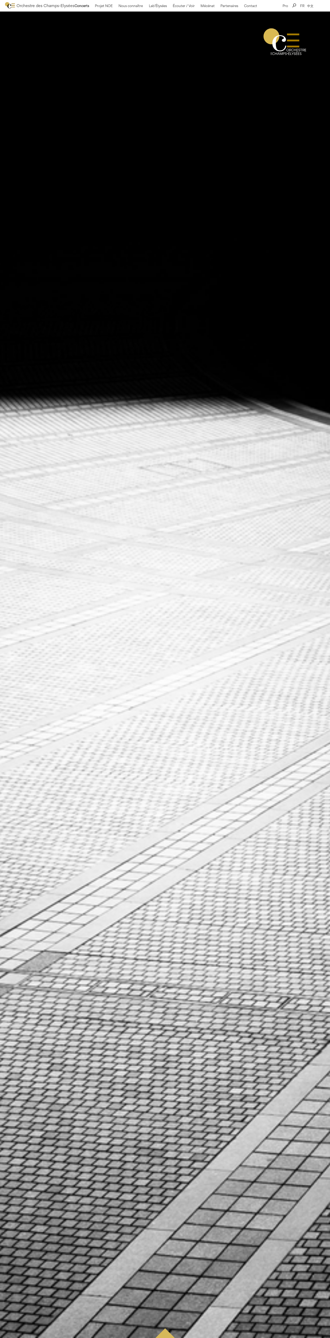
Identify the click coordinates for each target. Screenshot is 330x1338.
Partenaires (229, 6)
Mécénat (208, 6)
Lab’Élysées (158, 6)
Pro (285, 6)
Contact (250, 6)
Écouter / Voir (184, 6)
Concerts (81, 6)
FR (302, 6)
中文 (310, 6)
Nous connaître (130, 6)
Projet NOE (104, 6)
